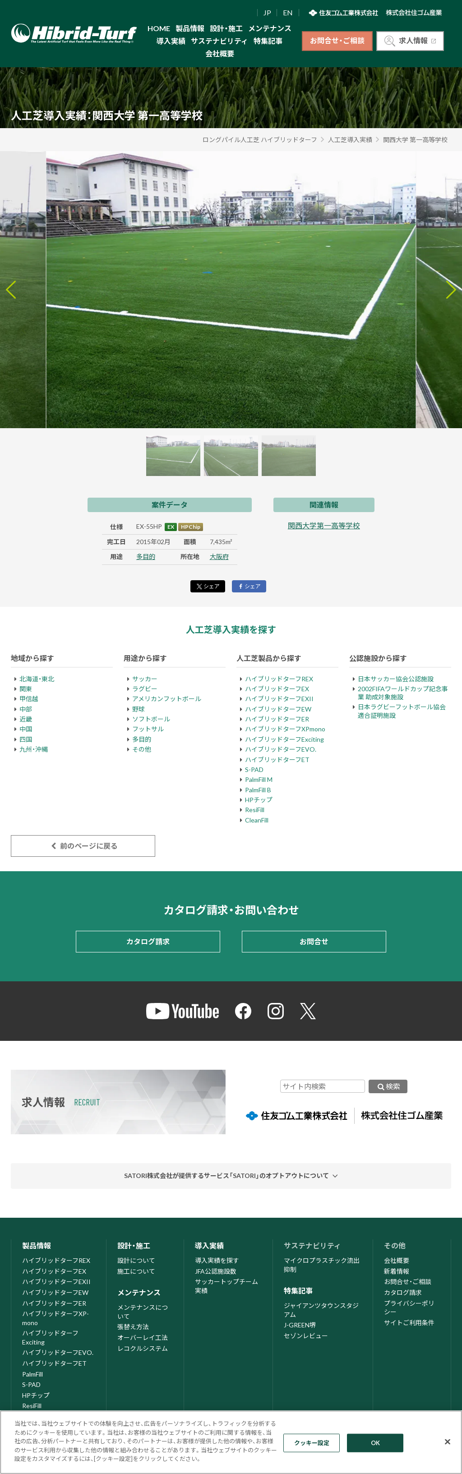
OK (375, 1442)
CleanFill (256, 820)
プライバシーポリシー (409, 1307)
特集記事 (268, 41)
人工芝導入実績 (350, 139)
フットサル (148, 729)
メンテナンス (269, 28)
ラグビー (144, 689)
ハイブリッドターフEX (277, 689)
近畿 (25, 719)
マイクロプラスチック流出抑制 (322, 1265)
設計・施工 (226, 28)
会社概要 (219, 53)
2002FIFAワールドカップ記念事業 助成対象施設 (403, 693)
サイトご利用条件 (409, 1322)
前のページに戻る (82, 845)
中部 (25, 709)
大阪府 (219, 556)
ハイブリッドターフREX (279, 679)
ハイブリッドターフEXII (279, 698)
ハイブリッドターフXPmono (285, 729)
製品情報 (190, 28)
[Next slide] (451, 290)
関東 (25, 689)
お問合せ (314, 941)
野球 (138, 709)
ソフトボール (151, 719)
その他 (141, 749)
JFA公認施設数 (215, 1271)
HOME (159, 28)
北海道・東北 (36, 679)
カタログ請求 (148, 941)
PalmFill (32, 1374)
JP (267, 12)
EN (288, 12)
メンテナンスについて (142, 1311)
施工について (136, 1271)
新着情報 (396, 1271)
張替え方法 (133, 1327)
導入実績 (171, 41)
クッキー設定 (312, 1442)
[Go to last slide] (11, 290)
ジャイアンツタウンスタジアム (321, 1310)
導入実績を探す (217, 1260)
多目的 (145, 556)
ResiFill (254, 809)
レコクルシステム (142, 1348)
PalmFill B (258, 790)
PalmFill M (259, 779)
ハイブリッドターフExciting (284, 739)
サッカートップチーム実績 (226, 1286)
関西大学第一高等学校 (324, 525)
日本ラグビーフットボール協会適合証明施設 (402, 711)
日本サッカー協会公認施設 (396, 679)
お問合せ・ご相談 (337, 40)
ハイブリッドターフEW (278, 709)
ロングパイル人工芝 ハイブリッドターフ (260, 139)
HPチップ (259, 800)
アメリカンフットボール (166, 698)
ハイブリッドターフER (277, 719)
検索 (388, 1086)
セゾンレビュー (306, 1336)
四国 (25, 739)
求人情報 (410, 41)
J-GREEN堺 (300, 1325)
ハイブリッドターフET (277, 759)
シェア (208, 586)
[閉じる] (447, 1441)
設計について (136, 1260)
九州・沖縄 (33, 749)
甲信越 (28, 698)
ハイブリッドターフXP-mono (55, 1318)
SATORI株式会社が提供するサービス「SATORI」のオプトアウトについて (226, 1175)
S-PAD (254, 769)
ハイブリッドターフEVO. (280, 749)
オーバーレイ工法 (142, 1337)
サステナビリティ (219, 41)
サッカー (144, 679)
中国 (25, 729)
